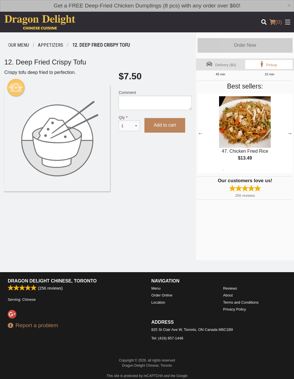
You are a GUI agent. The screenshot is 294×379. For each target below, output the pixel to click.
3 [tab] (240, 170)
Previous (200, 133)
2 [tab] (232, 170)
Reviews (230, 288)
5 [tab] (258, 170)
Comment (155, 100)
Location (158, 302)
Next (290, 133)
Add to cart (165, 125)
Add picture (16, 87)
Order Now (245, 45)
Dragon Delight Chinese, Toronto (52, 280)
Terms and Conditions (241, 302)
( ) (275, 22)
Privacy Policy (234, 309)
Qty (129, 123)
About (228, 295)
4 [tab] (249, 170)
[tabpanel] (245, 133)
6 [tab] (266, 170)
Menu (155, 288)
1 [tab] (223, 170)
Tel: (167, 338)
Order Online (161, 295)
